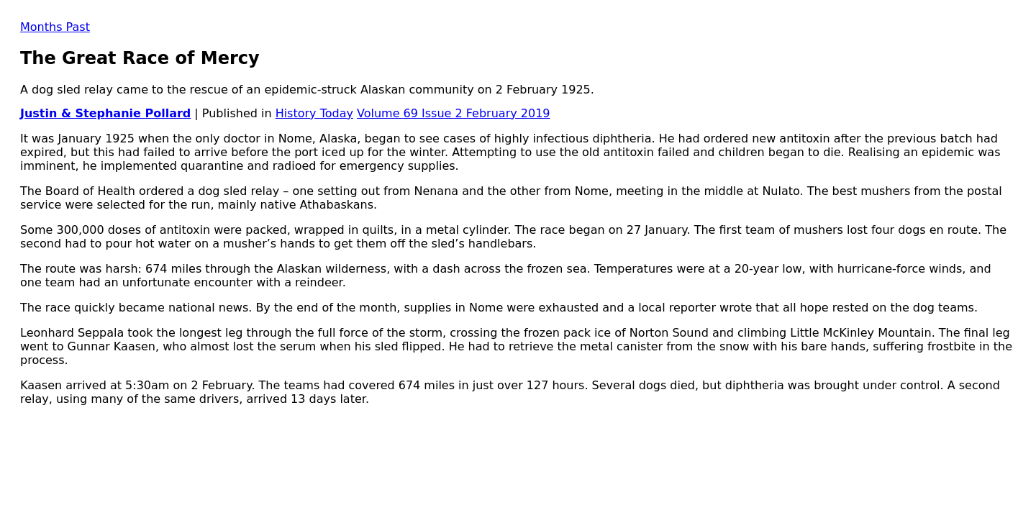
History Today (314, 113)
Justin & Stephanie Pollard (105, 113)
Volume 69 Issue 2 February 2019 (453, 113)
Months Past (55, 27)
